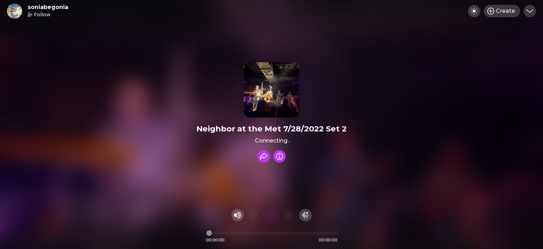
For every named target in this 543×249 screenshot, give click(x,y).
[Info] (279, 156)
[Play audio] (271, 215)
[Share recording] (263, 156)
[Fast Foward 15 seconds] (289, 215)
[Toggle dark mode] (474, 11)
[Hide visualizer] (305, 215)
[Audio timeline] (272, 233)
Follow (39, 14)
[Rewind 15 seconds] (253, 215)
